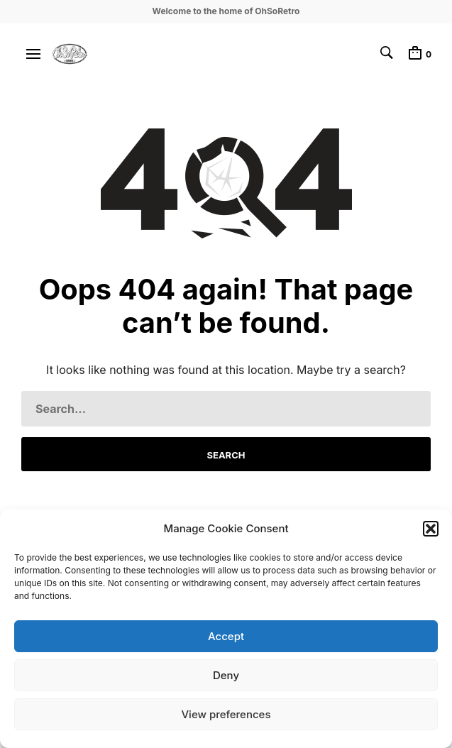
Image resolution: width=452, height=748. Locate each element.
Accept (226, 636)
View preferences (225, 714)
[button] (431, 529)
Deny (226, 675)
